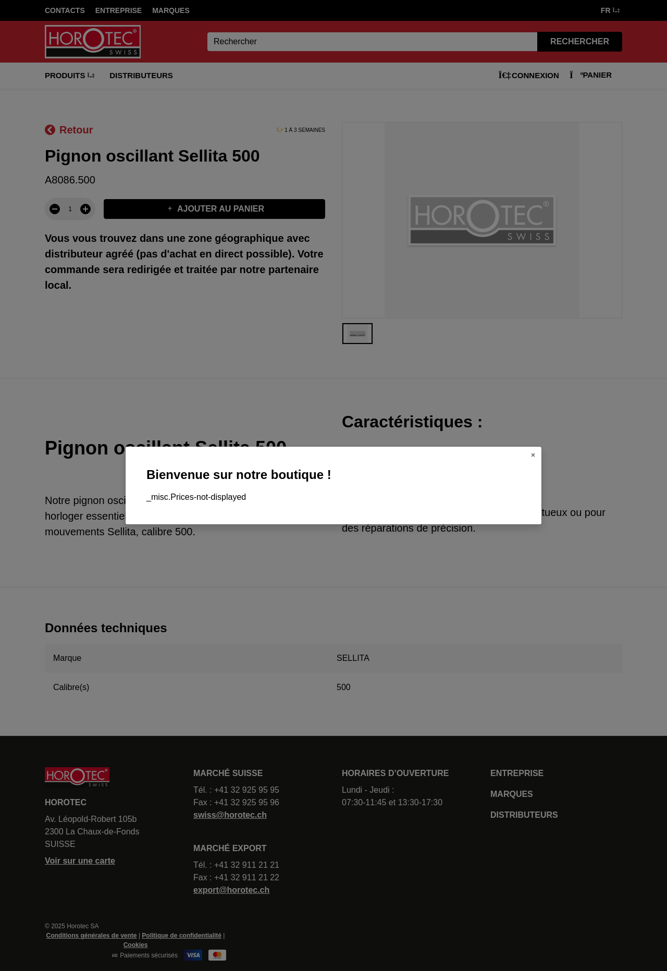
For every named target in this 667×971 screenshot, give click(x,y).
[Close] (533, 455)
